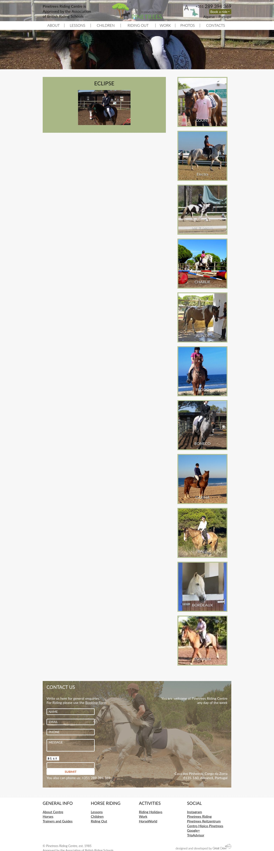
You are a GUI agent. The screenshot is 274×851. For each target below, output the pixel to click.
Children (106, 25)
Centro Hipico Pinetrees (205, 826)
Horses (48, 816)
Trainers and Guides (58, 821)
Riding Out (138, 25)
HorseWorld (148, 821)
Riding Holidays (150, 812)
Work (165, 25)
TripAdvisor (195, 835)
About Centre (53, 812)
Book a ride (219, 11)
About (53, 25)
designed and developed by (203, 847)
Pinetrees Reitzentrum (204, 821)
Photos (187, 25)
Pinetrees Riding (199, 816)
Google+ (193, 830)
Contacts (215, 25)
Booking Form (95, 702)
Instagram (194, 812)
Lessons (77, 25)
